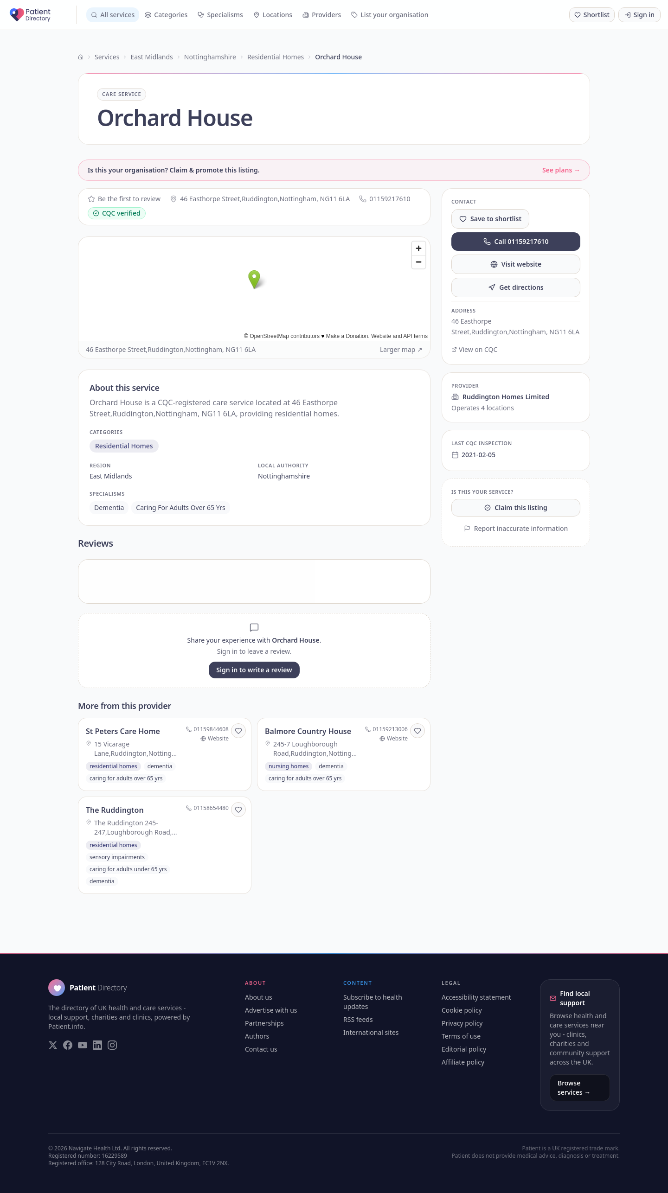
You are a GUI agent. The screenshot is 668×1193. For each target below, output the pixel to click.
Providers (321, 14)
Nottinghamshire (210, 56)
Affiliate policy (463, 1062)
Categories (166, 14)
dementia (109, 507)
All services (113, 14)
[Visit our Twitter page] (53, 1045)
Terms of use (461, 1036)
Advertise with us (271, 1010)
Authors (257, 1036)
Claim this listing (515, 507)
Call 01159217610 (516, 241)
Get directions (516, 287)
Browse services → (574, 1087)
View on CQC (474, 349)
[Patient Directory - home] (42, 15)
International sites (371, 1032)
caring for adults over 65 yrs (180, 507)
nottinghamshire (284, 476)
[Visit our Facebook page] (67, 1045)
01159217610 (384, 198)
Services (107, 56)
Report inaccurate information (516, 528)
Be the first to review (124, 198)
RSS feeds (358, 1019)
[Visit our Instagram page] (112, 1045)
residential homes (124, 445)
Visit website (515, 264)
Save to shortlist (490, 218)
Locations (272, 14)
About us (258, 997)
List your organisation (389, 14)
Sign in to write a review (254, 669)
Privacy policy (462, 1023)
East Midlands (151, 56)
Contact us (261, 1049)
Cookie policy (462, 1010)
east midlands (111, 476)
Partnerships (264, 1023)
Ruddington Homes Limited (500, 396)
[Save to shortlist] (238, 730)
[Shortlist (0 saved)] (592, 14)
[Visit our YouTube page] (82, 1045)
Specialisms (220, 14)
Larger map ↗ (401, 349)
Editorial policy (464, 1049)
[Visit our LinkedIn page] (97, 1045)
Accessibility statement (476, 997)
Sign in (639, 14)
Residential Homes (275, 56)
